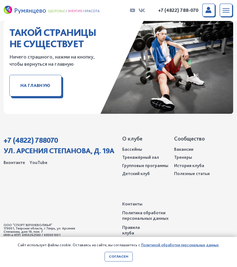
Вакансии (183, 149)
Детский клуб (136, 173)
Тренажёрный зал (140, 157)
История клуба (189, 165)
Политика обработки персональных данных (145, 215)
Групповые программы (145, 165)
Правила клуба (131, 230)
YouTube (38, 162)
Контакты (132, 204)
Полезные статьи (192, 173)
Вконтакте (14, 162)
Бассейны (132, 149)
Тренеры (183, 157)
